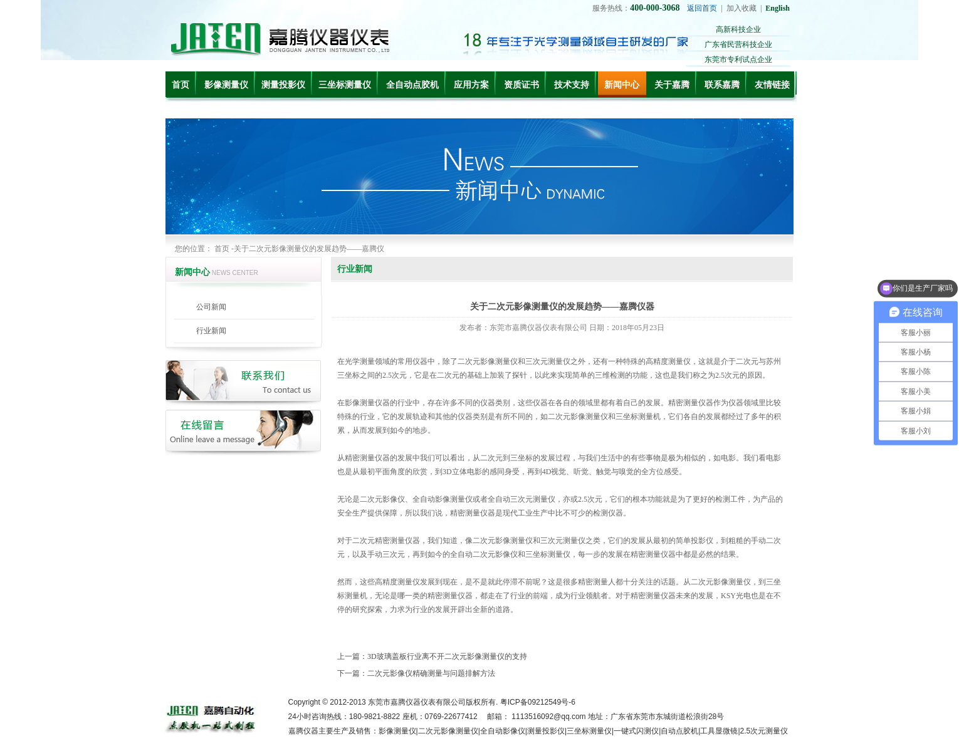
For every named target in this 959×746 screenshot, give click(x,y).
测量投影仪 (283, 85)
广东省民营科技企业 (738, 44)
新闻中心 (621, 85)
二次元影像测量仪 (448, 731)
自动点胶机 (679, 731)
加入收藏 (741, 8)
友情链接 (772, 85)
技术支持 (571, 85)
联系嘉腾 (722, 85)
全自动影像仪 (502, 731)
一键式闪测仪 (636, 731)
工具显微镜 (719, 731)
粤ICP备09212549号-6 (537, 702)
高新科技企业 (738, 29)
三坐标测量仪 (344, 85)
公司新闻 (211, 307)
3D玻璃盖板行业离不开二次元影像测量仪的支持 (447, 656)
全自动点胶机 (412, 85)
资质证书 (521, 85)
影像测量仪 (226, 85)
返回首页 (702, 8)
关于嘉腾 (671, 85)
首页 (180, 85)
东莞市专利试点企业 (738, 59)
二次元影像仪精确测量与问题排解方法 (431, 673)
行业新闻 (211, 330)
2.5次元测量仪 (764, 731)
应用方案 (471, 85)
